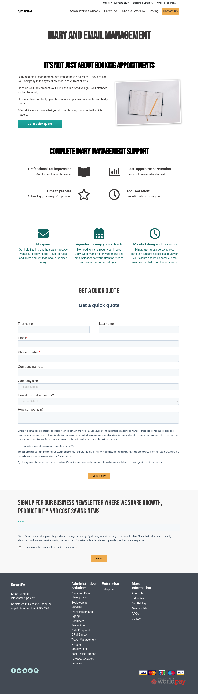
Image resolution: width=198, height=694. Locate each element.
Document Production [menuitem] (78, 623)
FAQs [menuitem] (135, 613)
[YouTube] (19, 670)
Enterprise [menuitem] (110, 11)
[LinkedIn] (24, 670)
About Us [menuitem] (137, 593)
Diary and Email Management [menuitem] (81, 595)
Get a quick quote (40, 124)
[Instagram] (36, 670)
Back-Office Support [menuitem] (83, 653)
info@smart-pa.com (23, 598)
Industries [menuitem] (138, 598)
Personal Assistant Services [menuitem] (82, 661)
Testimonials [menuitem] (139, 608)
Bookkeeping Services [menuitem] (79, 604)
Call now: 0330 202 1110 (116, 3)
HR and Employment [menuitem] (79, 646)
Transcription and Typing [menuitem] (82, 614)
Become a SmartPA (142, 3)
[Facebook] (13, 670)
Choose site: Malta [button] (166, 3)
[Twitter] (30, 670)
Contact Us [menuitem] (170, 11)
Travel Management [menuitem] (83, 639)
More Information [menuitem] (141, 586)
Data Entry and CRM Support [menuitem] (80, 632)
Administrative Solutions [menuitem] (85, 11)
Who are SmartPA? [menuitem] (133, 11)
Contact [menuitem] (136, 618)
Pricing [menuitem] (154, 11)
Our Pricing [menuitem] (139, 603)
